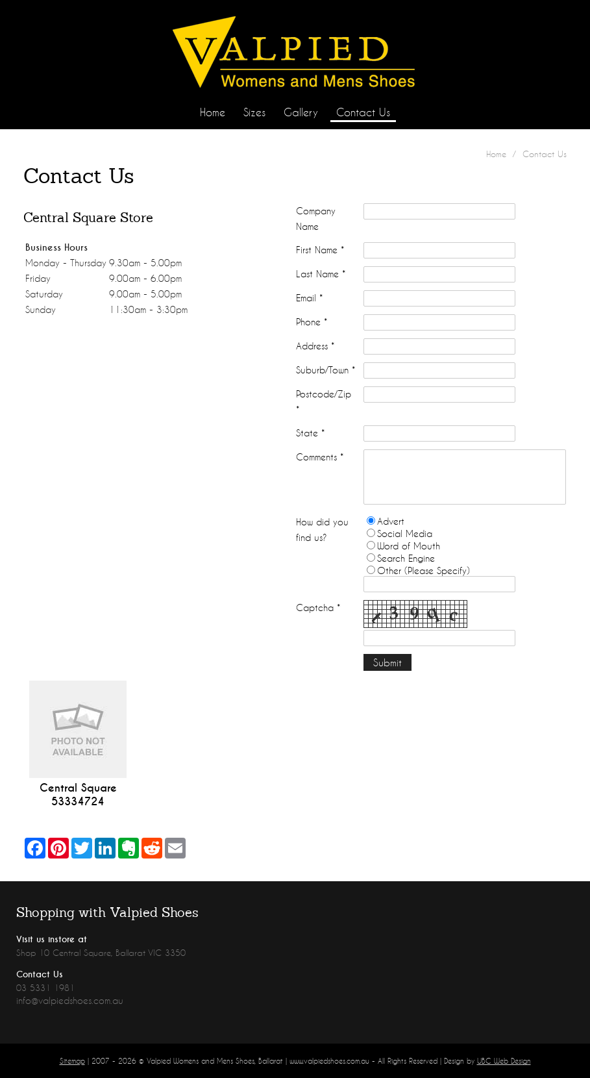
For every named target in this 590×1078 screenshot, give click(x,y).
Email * (309, 297)
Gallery (301, 112)
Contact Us (363, 112)
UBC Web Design (504, 1061)
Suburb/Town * (325, 369)
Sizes (254, 112)
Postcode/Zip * (323, 401)
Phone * (311, 321)
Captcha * (318, 607)
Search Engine (406, 558)
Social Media (404, 533)
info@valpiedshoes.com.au (69, 1000)
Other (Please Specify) (423, 570)
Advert (390, 521)
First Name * (320, 249)
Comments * (319, 456)
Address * (315, 345)
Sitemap (72, 1061)
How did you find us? (322, 529)
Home (212, 112)
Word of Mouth (408, 545)
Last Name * (320, 273)
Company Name (316, 218)
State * (310, 432)
